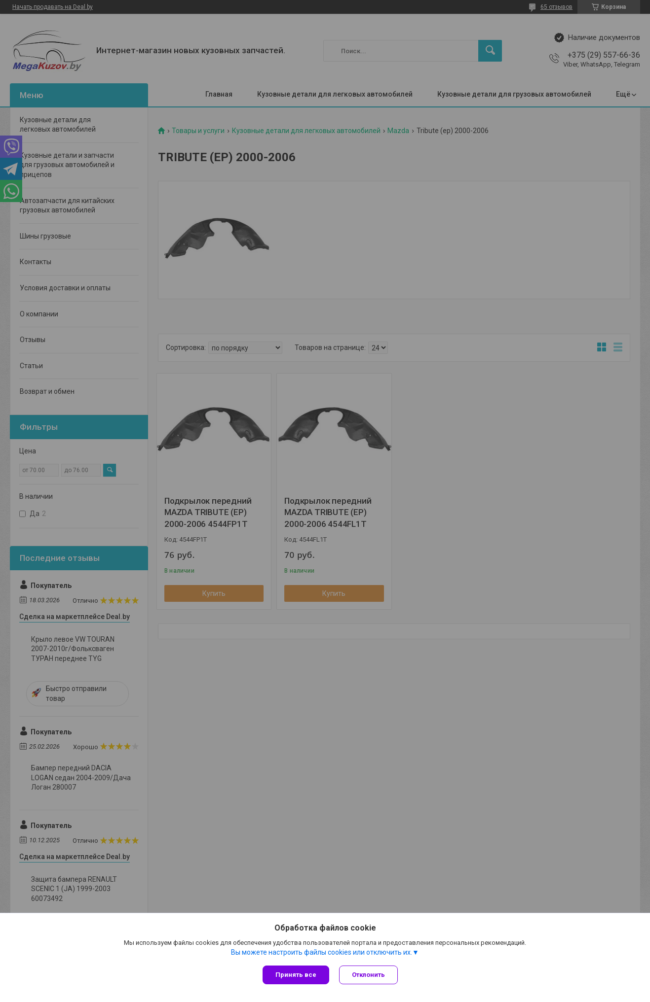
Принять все (295, 974)
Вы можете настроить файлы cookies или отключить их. (321, 952)
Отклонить (368, 974)
